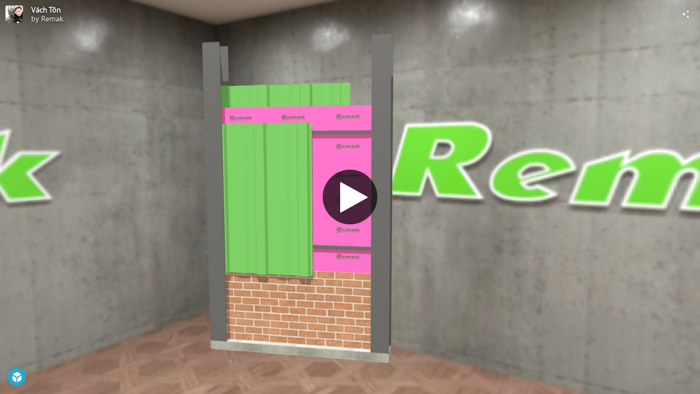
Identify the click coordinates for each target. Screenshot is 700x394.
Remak (52, 19)
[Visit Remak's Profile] (14, 14)
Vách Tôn (46, 10)
